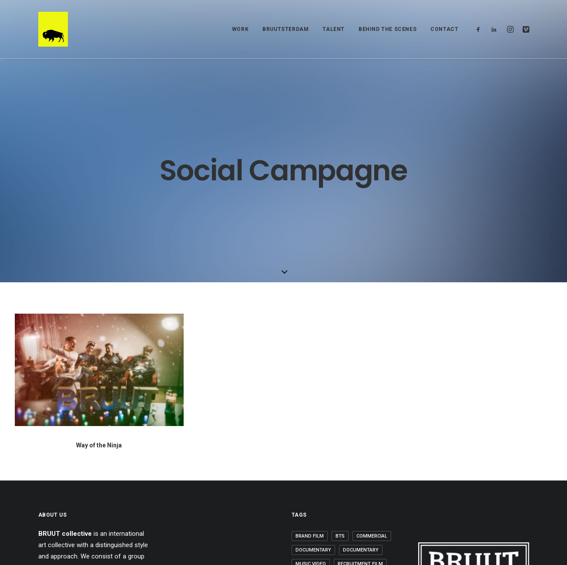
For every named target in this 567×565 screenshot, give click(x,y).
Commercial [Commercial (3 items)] (371, 410)
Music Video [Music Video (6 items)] (310, 438)
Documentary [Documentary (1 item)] (313, 424)
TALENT (333, 29)
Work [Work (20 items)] (353, 480)
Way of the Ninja (99, 321)
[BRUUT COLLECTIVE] (53, 29)
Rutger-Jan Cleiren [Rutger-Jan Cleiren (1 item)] (320, 452)
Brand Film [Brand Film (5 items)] (309, 410)
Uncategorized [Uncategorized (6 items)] (315, 480)
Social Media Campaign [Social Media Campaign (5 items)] (324, 466)
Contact (444, 29)
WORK (240, 29)
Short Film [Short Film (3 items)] (371, 452)
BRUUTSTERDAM (285, 29)
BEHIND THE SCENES (387, 29)
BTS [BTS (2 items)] (340, 410)
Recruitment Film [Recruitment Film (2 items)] (360, 438)
